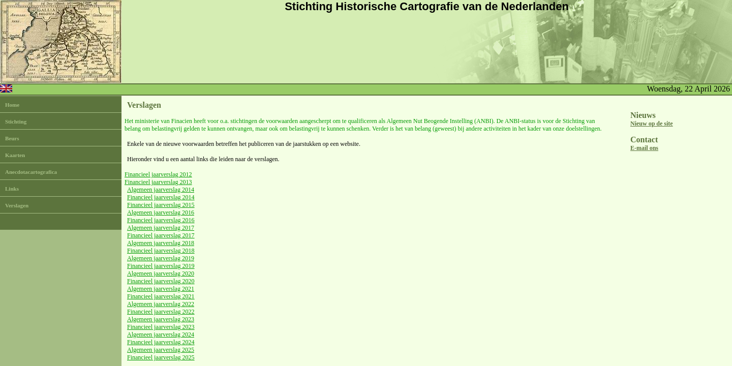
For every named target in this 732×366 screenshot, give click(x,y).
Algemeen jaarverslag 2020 (160, 273)
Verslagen (16, 205)
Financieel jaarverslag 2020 (161, 281)
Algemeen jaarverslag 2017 (160, 227)
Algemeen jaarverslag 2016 (160, 212)
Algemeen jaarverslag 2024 (160, 334)
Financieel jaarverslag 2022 (161, 311)
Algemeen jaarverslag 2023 (160, 319)
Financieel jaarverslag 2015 (161, 204)
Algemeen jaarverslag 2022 (160, 304)
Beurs (12, 138)
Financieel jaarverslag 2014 (161, 197)
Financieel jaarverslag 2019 (161, 265)
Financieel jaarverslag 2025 (161, 357)
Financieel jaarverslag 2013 (158, 182)
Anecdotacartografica (31, 172)
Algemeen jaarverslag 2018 (160, 243)
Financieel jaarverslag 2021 (161, 296)
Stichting (15, 121)
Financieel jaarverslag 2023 (161, 326)
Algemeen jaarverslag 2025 (160, 349)
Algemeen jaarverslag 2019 (160, 258)
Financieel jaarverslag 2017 (161, 235)
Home (12, 105)
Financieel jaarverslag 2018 (161, 250)
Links (12, 189)
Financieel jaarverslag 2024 (161, 342)
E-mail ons (644, 147)
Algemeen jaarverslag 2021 (160, 288)
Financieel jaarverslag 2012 (158, 174)
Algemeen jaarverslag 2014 (160, 189)
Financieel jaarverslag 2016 (161, 220)
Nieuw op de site (651, 123)
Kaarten (15, 155)
